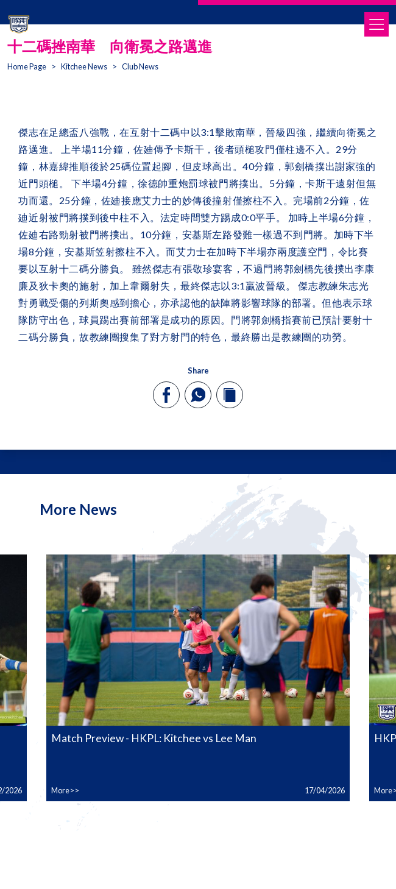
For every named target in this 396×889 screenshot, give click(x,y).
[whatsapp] (198, 395)
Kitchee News (84, 66)
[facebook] (167, 395)
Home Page (26, 66)
